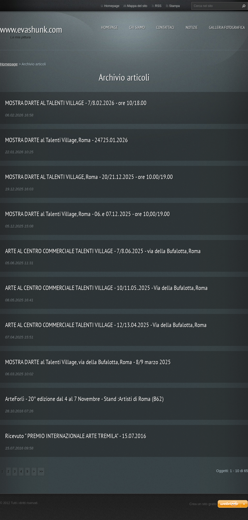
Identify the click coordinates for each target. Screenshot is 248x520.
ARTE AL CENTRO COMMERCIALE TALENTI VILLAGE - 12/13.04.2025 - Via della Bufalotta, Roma (106, 325)
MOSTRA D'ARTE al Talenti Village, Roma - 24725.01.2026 (66, 140)
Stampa (174, 6)
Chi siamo (137, 27)
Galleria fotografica (227, 27)
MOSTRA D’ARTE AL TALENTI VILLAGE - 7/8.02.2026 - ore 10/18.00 (75, 103)
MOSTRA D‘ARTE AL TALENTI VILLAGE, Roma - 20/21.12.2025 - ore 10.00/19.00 (89, 177)
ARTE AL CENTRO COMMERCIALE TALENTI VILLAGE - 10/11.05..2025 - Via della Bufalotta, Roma (106, 288)
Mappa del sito (137, 6)
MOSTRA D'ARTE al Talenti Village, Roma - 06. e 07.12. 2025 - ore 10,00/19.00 (87, 214)
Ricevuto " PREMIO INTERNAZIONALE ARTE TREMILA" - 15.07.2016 (75, 436)
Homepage (109, 27)
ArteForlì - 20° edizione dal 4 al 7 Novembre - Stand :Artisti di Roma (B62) (84, 399)
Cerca (243, 6)
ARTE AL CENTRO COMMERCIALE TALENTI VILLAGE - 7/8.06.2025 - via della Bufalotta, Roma (103, 251)
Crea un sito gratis (203, 504)
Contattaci (165, 27)
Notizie (192, 27)
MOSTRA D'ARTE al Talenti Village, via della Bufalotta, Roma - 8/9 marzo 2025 (88, 362)
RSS (158, 6)
